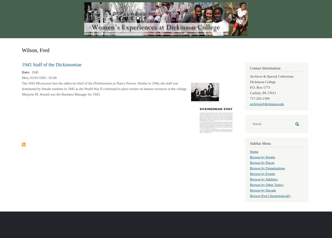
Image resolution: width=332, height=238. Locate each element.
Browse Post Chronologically (270, 196)
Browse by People (262, 157)
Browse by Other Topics (267, 185)
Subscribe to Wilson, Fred (24, 144)
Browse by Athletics (264, 179)
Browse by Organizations (267, 168)
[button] (212, 108)
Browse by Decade (263, 190)
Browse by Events (262, 174)
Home (254, 152)
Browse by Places (262, 163)
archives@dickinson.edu (267, 104)
